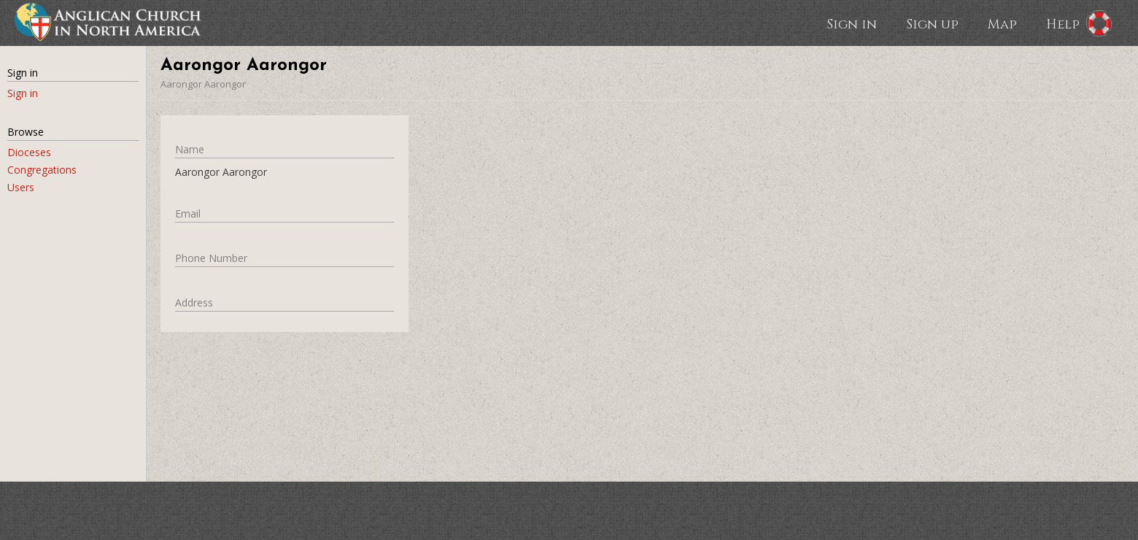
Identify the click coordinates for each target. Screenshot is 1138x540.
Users (20, 187)
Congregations (42, 170)
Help (1063, 23)
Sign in (852, 23)
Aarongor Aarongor (203, 83)
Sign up (932, 23)
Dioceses (29, 152)
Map (1002, 23)
